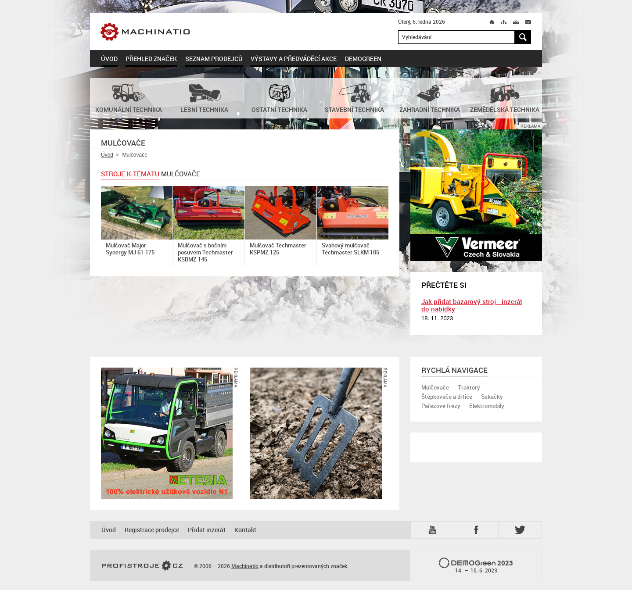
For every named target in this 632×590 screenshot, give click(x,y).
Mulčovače (435, 387)
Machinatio (166, 32)
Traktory (469, 387)
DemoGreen (363, 58)
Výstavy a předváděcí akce (294, 58)
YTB (434, 530)
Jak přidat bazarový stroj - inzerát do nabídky (471, 305)
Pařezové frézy (440, 406)
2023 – (476, 566)
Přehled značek (151, 58)
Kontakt (245, 530)
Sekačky (492, 396)
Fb (477, 530)
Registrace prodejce (152, 530)
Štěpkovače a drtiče (446, 396)
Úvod (109, 58)
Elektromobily (486, 406)
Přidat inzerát (207, 530)
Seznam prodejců (214, 58)
